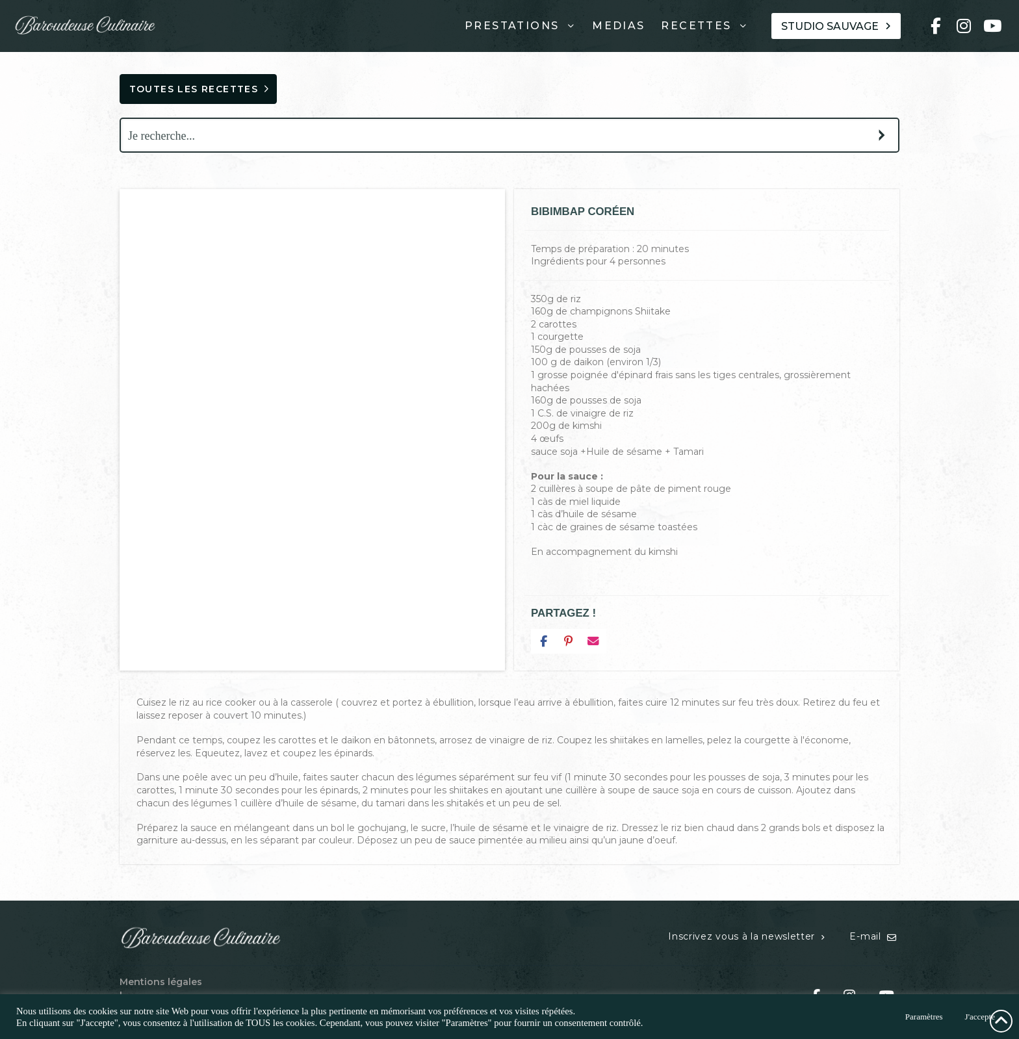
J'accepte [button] (980, 1016)
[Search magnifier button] (882, 135)
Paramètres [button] (924, 1016)
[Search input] (494, 135)
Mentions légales (161, 982)
